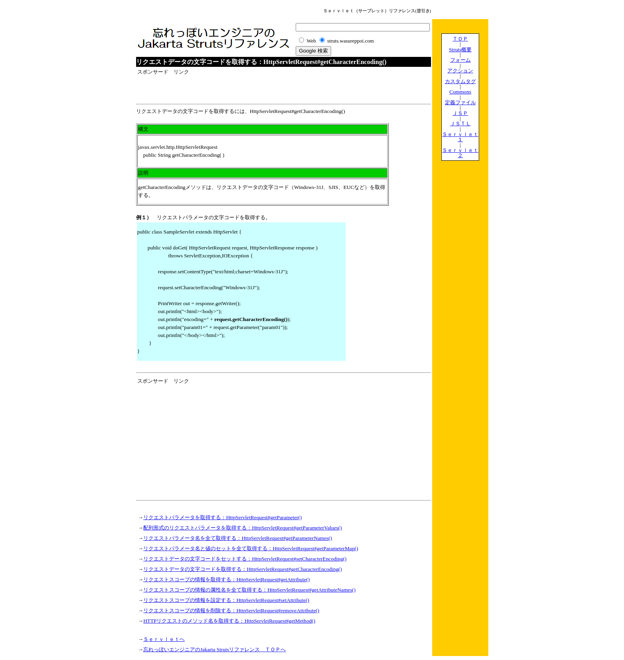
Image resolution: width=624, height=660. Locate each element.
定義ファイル (460, 102)
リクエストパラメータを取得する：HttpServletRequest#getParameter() (222, 517)
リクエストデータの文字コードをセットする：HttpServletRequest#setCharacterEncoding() (245, 559)
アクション (460, 71)
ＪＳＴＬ (460, 124)
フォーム (460, 60)
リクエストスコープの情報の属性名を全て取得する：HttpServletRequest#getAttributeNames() (249, 590)
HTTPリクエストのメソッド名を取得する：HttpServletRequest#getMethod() (229, 621)
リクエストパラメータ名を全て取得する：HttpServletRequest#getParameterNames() (237, 538)
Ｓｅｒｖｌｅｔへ (164, 639)
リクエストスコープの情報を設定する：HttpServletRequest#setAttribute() (226, 600)
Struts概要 (460, 50)
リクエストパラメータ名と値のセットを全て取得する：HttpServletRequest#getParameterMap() (250, 548)
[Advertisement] (230, 88)
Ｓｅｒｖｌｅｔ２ (460, 152)
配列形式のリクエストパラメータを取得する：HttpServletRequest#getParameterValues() (242, 528)
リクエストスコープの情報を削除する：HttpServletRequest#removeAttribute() (231, 610)
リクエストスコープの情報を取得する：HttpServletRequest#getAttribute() (226, 579)
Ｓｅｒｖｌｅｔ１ (460, 136)
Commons (460, 92)
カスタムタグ (460, 81)
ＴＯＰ (460, 39)
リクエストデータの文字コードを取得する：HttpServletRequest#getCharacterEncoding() (242, 569)
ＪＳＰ (460, 113)
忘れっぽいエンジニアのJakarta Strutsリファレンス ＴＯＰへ (214, 649)
